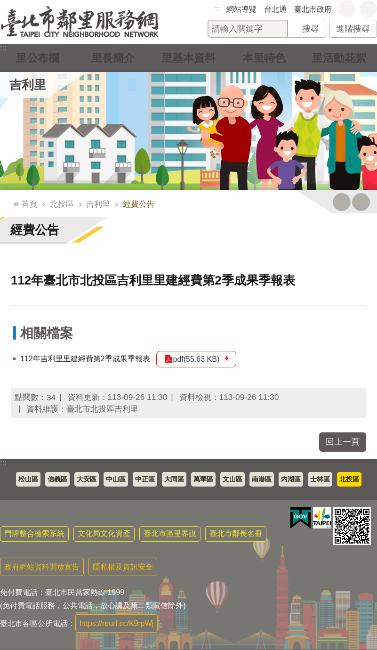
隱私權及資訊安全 (123, 567)
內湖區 (291, 479)
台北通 (275, 9)
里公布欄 (37, 57)
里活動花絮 (339, 57)
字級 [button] (346, 8)
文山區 (232, 479)
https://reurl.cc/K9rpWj (116, 623)
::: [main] (14, 200)
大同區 (174, 479)
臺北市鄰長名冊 (235, 533)
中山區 (116, 479)
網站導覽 (241, 9)
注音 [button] (361, 202)
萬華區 (203, 479)
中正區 (145, 479)
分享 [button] (368, 8)
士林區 (320, 479)
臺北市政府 (313, 9)
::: (216, 9)
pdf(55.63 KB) (196, 359)
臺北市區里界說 (170, 533)
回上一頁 (343, 442)
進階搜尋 (353, 28)
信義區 (57, 479)
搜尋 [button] (310, 28)
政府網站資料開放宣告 (42, 567)
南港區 (262, 479)
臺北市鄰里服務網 (80, 22)
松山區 (28, 479)
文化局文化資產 (104, 533)
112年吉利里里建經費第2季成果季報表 (85, 359)
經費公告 (139, 204)
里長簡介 (113, 57)
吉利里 (27, 84)
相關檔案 (46, 333)
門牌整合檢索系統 (34, 533)
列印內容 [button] (342, 202)
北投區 (62, 204)
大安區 (86, 479)
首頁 (29, 204)
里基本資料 (188, 57)
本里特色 (264, 57)
